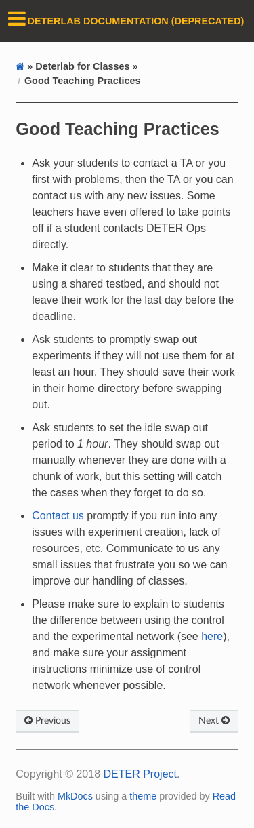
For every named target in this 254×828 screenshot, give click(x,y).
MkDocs (75, 796)
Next (214, 720)
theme (142, 796)
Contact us (57, 515)
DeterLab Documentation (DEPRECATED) (136, 21)
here (212, 636)
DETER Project (140, 774)
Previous (47, 720)
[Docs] (20, 66)
